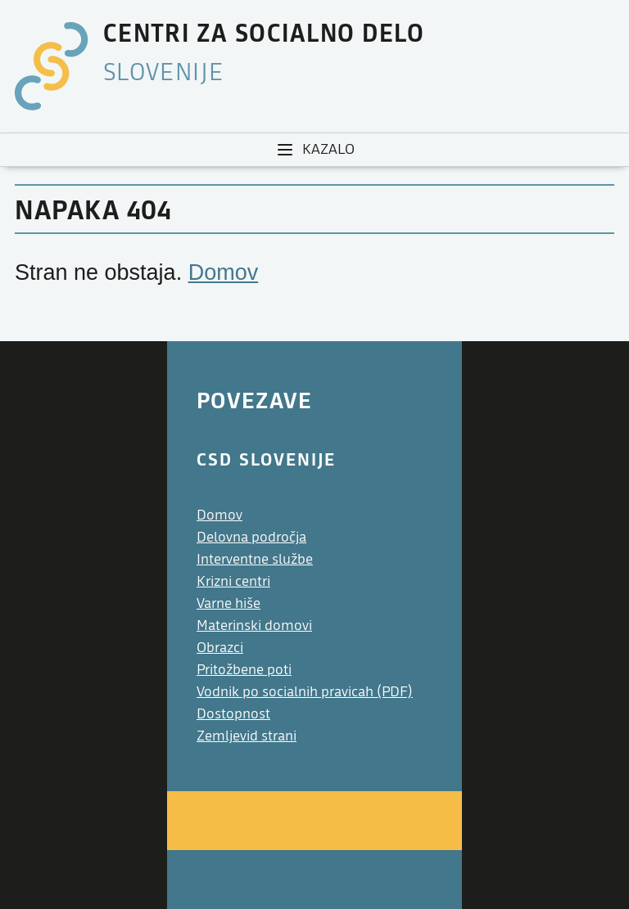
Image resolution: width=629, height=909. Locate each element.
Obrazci (220, 647)
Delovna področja (251, 537)
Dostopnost (233, 713)
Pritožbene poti (244, 669)
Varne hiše (228, 603)
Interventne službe (255, 559)
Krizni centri (233, 581)
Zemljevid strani (246, 736)
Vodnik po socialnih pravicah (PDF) (305, 691)
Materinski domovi (254, 625)
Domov (223, 272)
